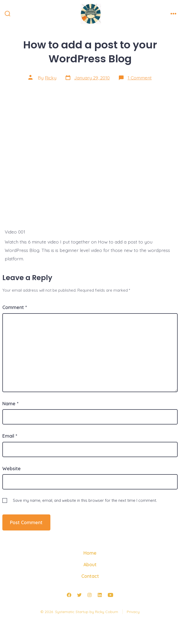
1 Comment (140, 77)
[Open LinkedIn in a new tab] (99, 594)
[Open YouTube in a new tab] (110, 594)
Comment (14, 307)
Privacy (133, 611)
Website (11, 468)
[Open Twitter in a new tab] (79, 594)
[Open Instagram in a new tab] (89, 594)
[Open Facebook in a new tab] (69, 594)
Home (90, 553)
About (90, 564)
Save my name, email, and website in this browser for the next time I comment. (85, 500)
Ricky (50, 77)
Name (10, 403)
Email (9, 436)
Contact (90, 576)
